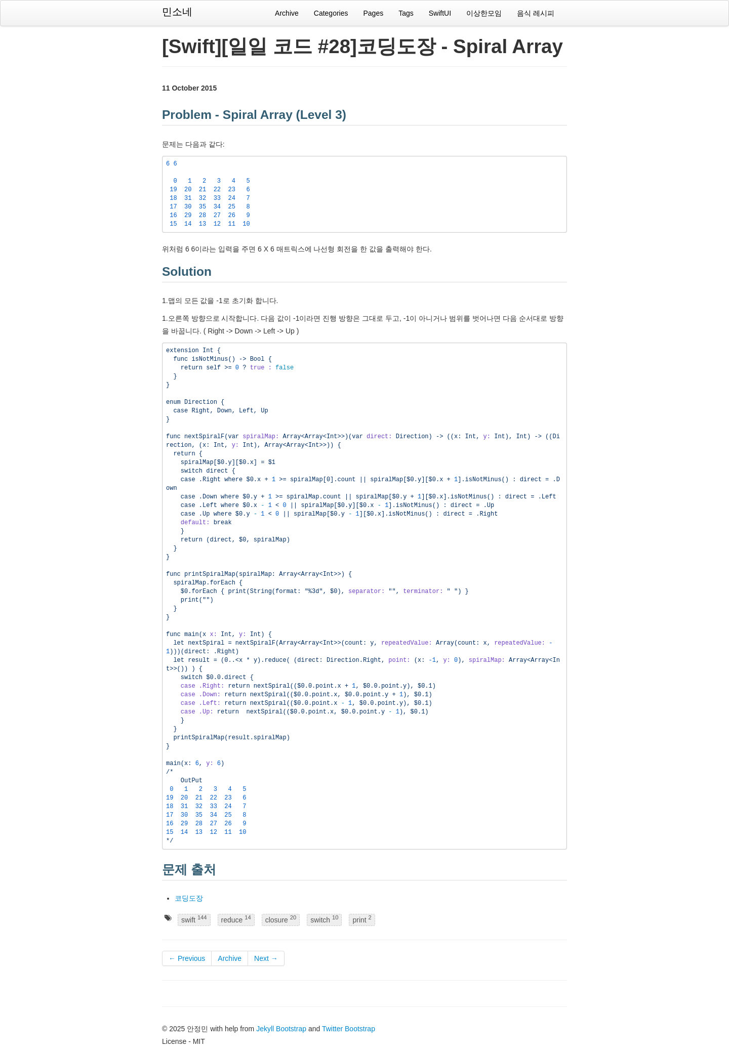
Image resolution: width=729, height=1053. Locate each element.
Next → (266, 958)
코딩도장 (189, 898)
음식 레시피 (535, 13)
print (361, 919)
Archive (287, 13)
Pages (373, 13)
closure (280, 919)
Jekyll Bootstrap (281, 1029)
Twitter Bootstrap (348, 1029)
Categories (331, 13)
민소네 (177, 11)
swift (194, 919)
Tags (406, 13)
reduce (236, 919)
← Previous (187, 958)
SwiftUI (440, 13)
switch (324, 919)
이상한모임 (484, 13)
